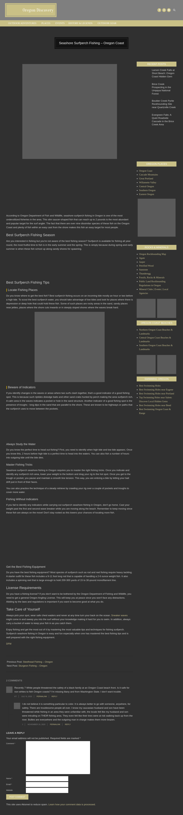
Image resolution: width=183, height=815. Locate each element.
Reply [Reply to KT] (54, 696)
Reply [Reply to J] (68, 724)
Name (9, 778)
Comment (10, 743)
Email (9, 784)
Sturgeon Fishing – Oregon (33, 665)
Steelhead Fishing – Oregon (38, 661)
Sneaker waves (119, 615)
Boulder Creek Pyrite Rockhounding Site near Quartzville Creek (164, 104)
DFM (8, 643)
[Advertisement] (69, 190)
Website (9, 790)
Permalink (42, 696)
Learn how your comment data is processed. (72, 804)
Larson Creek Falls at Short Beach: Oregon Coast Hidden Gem (163, 73)
